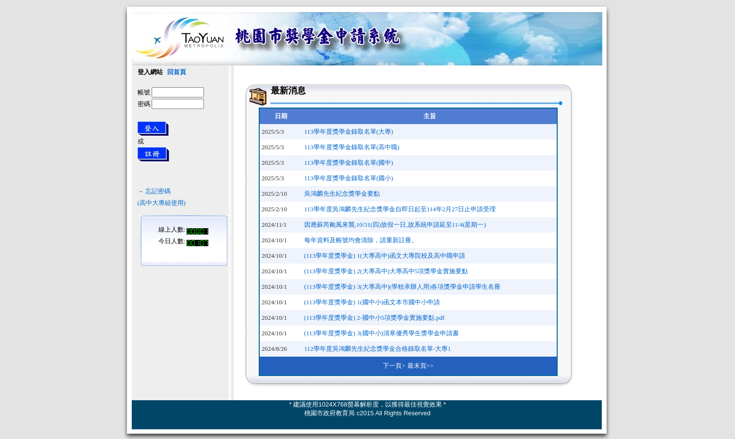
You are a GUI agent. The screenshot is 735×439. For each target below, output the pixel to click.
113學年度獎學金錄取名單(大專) (348, 131)
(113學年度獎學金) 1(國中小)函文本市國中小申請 (372, 302)
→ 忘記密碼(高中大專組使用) (162, 191)
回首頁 (176, 72)
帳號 (144, 92)
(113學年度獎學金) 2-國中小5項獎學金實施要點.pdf (374, 317)
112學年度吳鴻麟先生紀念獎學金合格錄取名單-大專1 (377, 348)
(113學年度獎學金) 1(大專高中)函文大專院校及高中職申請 (384, 255)
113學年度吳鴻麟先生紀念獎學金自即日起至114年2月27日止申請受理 (400, 209)
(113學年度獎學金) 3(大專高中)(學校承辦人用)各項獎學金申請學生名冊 (402, 286)
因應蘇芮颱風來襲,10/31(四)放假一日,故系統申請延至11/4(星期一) (395, 224)
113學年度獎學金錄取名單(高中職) (352, 147)
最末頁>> (420, 365)
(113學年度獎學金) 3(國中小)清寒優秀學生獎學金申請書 (381, 333)
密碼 (144, 104)
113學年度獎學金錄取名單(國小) (348, 178)
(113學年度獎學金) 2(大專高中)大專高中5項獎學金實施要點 (386, 271)
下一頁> (394, 365)
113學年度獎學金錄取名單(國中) (348, 162)
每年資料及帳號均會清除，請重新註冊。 (361, 240)
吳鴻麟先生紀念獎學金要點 (342, 193)
